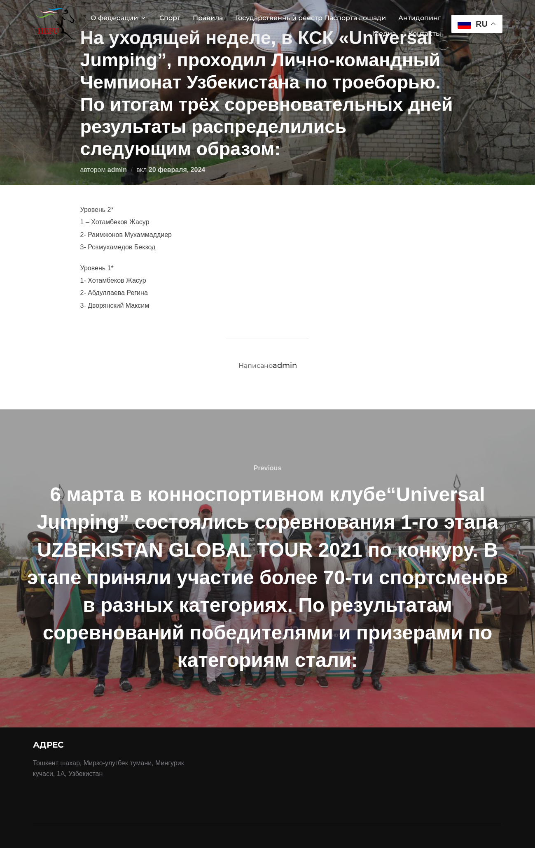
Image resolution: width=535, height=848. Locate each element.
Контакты (424, 33)
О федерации (119, 18)
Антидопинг (419, 18)
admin (117, 169)
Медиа (384, 33)
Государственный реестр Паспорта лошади (310, 18)
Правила (208, 18)
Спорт (169, 18)
